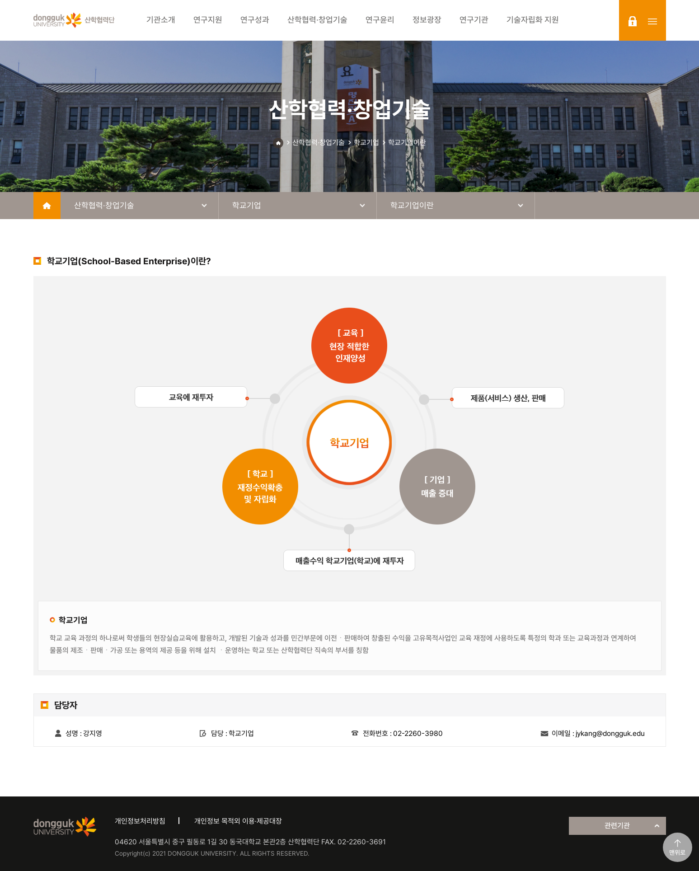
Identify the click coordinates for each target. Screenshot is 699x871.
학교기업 (366, 142)
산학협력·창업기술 (318, 142)
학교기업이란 (407, 142)
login (632, 21)
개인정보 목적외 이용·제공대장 (238, 821)
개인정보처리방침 (140, 821)
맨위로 (677, 852)
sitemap (652, 21)
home (47, 205)
